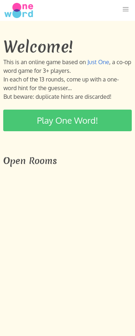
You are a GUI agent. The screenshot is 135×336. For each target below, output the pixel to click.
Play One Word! (67, 120)
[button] (125, 9)
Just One (98, 62)
